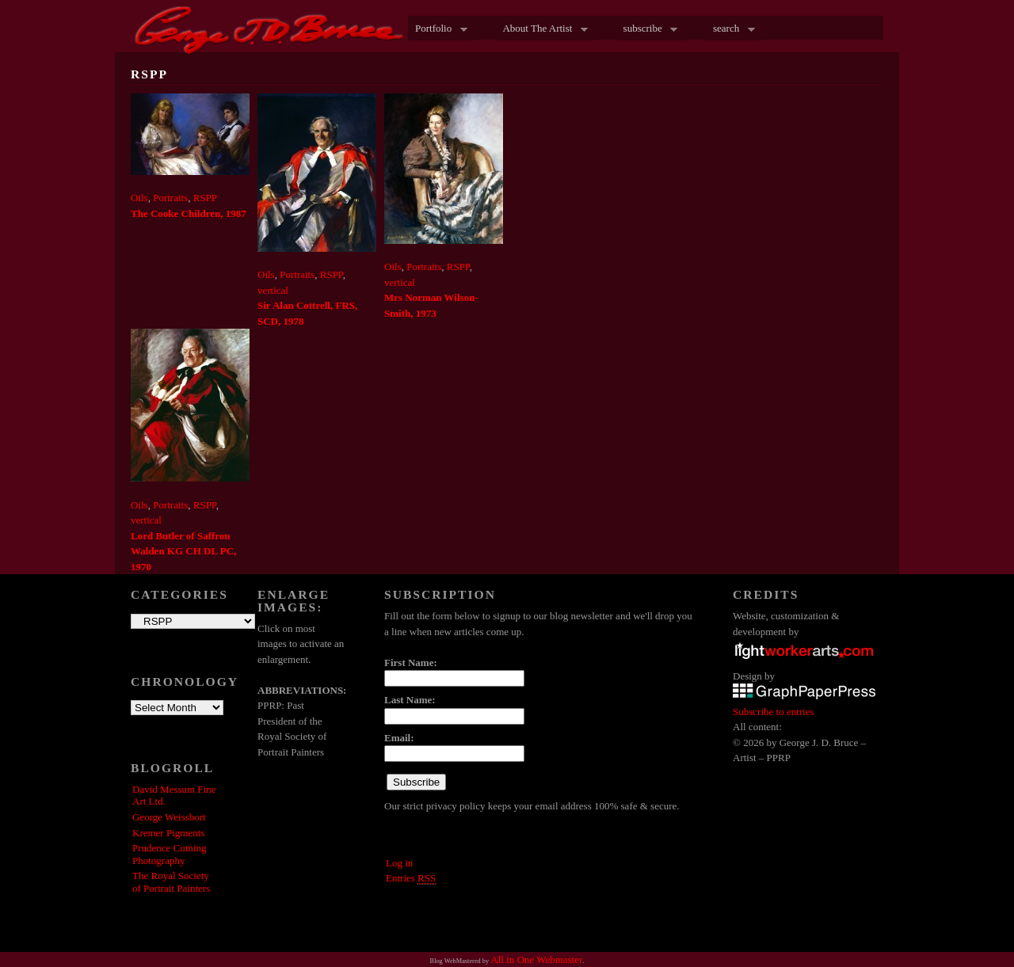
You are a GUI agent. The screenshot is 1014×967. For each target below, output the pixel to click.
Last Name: (410, 700)
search (730, 29)
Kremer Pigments (168, 833)
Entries (411, 878)
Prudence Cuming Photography (169, 854)
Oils (139, 198)
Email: (399, 738)
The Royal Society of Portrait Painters (171, 882)
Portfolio (437, 29)
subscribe (647, 29)
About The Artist (541, 29)
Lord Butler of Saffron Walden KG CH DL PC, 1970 (183, 551)
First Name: (410, 662)
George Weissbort (169, 817)
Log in (399, 863)
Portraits (170, 198)
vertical (272, 290)
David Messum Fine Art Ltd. (173, 795)
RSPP (205, 198)
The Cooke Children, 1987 (188, 213)
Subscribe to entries (773, 712)
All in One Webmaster (536, 959)
